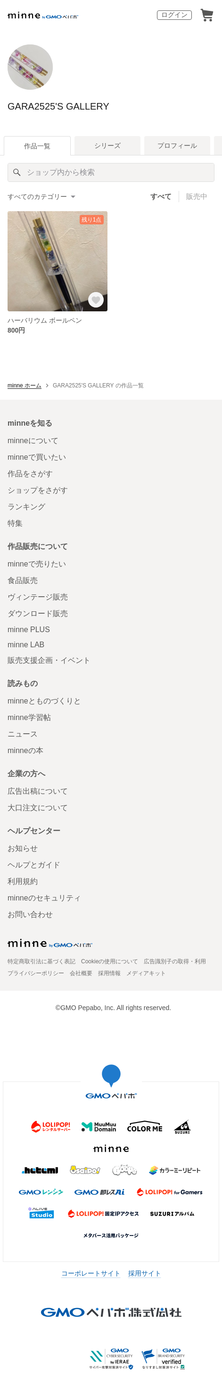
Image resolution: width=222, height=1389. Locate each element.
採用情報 (109, 973)
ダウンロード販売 (38, 613)
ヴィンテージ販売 (38, 597)
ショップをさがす (38, 490)
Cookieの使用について (109, 961)
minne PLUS (29, 630)
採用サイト (144, 1273)
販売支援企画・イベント (49, 660)
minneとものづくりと (44, 701)
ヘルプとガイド (34, 865)
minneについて (33, 441)
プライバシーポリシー (36, 973)
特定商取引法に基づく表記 (41, 961)
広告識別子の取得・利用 (175, 961)
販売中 (196, 196)
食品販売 (23, 580)
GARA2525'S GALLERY (58, 106)
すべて (161, 196)
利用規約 (23, 881)
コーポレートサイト (91, 1273)
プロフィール (177, 145)
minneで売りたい (37, 564)
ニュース (23, 734)
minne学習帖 (29, 717)
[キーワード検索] (111, 172)
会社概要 (81, 973)
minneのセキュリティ (44, 898)
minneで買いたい (37, 457)
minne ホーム (24, 385)
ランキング (26, 507)
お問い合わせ (30, 914)
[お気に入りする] (96, 299)
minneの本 (25, 750)
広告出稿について (38, 791)
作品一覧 (37, 146)
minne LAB (26, 645)
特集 (15, 523)
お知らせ (23, 848)
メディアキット (146, 973)
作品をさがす (30, 474)
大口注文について (38, 808)
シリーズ (107, 145)
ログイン (174, 14)
